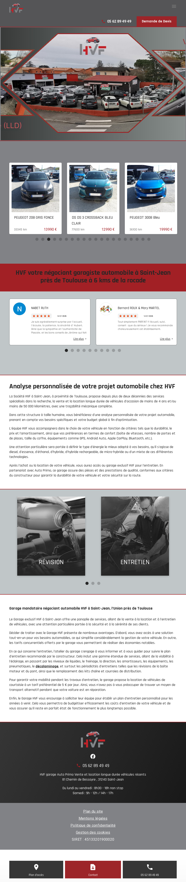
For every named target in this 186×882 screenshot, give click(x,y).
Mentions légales (93, 818)
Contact (93, 875)
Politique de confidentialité (93, 825)
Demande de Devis (157, 21)
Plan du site (93, 811)
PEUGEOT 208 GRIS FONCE (34, 217)
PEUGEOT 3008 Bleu (145, 217)
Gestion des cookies (93, 832)
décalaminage (47, 666)
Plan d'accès (36, 875)
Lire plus (78, 339)
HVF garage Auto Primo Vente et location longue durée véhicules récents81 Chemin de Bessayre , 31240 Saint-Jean (93, 777)
